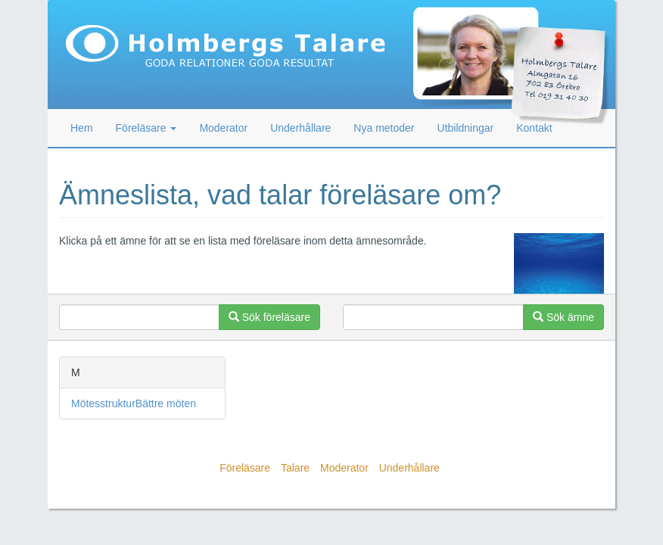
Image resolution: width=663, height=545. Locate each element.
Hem (81, 128)
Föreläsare (244, 468)
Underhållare (300, 128)
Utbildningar (465, 128)
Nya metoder (383, 128)
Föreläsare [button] (146, 128)
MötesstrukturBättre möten (133, 403)
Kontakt (534, 128)
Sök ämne (563, 317)
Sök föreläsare (269, 317)
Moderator (223, 128)
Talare (295, 468)
